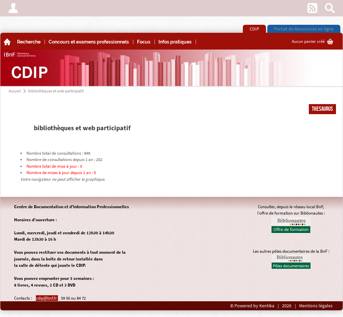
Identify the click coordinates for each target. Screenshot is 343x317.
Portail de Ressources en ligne (304, 29)
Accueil (15, 90)
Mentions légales (316, 306)
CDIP (254, 29)
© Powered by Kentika (252, 306)
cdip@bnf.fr (47, 298)
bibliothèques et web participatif (56, 90)
